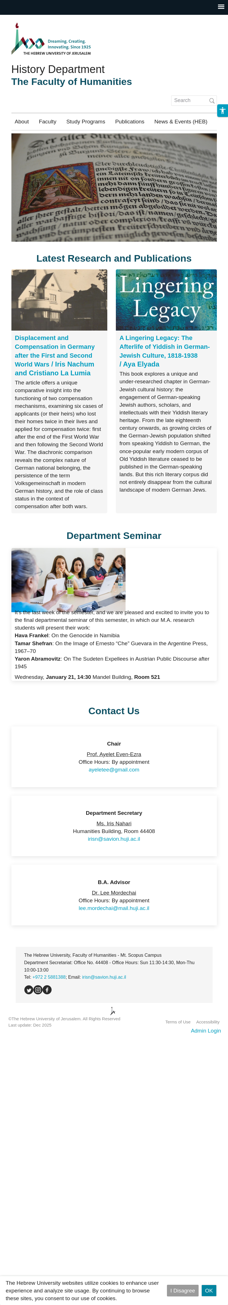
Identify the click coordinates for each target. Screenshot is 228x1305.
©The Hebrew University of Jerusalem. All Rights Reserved (64, 1018)
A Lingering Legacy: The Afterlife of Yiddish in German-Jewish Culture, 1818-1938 (165, 346)
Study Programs (85, 122)
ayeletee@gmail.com (114, 770)
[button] (222, 110)
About (22, 122)
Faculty (47, 122)
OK (209, 1291)
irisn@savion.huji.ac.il (114, 839)
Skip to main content (24, 19)
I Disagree (182, 1291)
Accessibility (208, 1021)
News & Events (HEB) (180, 122)
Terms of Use (177, 1021)
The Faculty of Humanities (71, 81)
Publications (129, 122)
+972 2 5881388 (49, 977)
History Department (58, 69)
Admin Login (206, 1030)
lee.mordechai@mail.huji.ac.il (114, 908)
